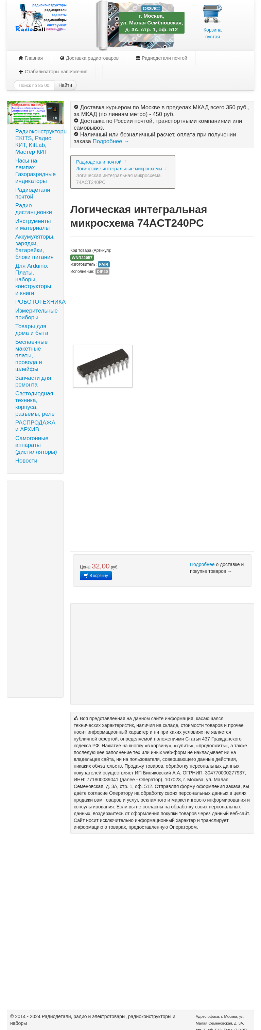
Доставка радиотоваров (89, 58)
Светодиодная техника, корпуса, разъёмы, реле (35, 403)
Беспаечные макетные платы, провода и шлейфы (31, 355)
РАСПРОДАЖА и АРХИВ (35, 426)
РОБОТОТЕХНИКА (37, 302)
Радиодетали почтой (161, 58)
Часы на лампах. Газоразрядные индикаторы (35, 170)
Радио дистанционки (33, 209)
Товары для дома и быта (31, 329)
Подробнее (202, 564)
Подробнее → (111, 141)
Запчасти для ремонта (33, 381)
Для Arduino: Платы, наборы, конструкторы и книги (33, 279)
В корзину (96, 575)
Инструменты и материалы (33, 224)
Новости (26, 460)
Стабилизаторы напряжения (53, 71)
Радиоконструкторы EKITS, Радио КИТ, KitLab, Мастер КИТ (37, 141)
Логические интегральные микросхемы (119, 168)
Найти (65, 85)
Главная (31, 58)
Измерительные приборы (36, 314)
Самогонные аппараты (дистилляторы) (36, 445)
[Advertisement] (35, 589)
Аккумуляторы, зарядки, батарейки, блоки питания (35, 246)
